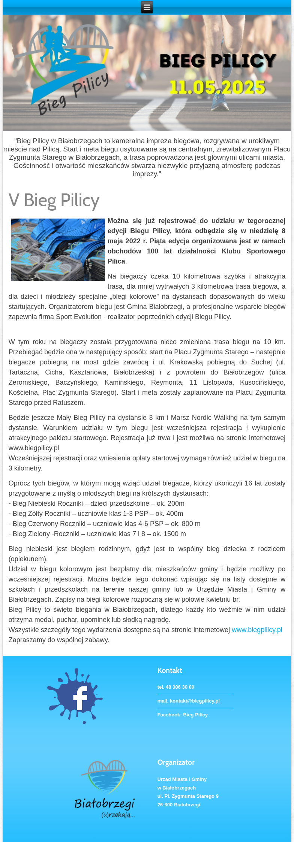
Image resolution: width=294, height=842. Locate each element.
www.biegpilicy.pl (257, 630)
